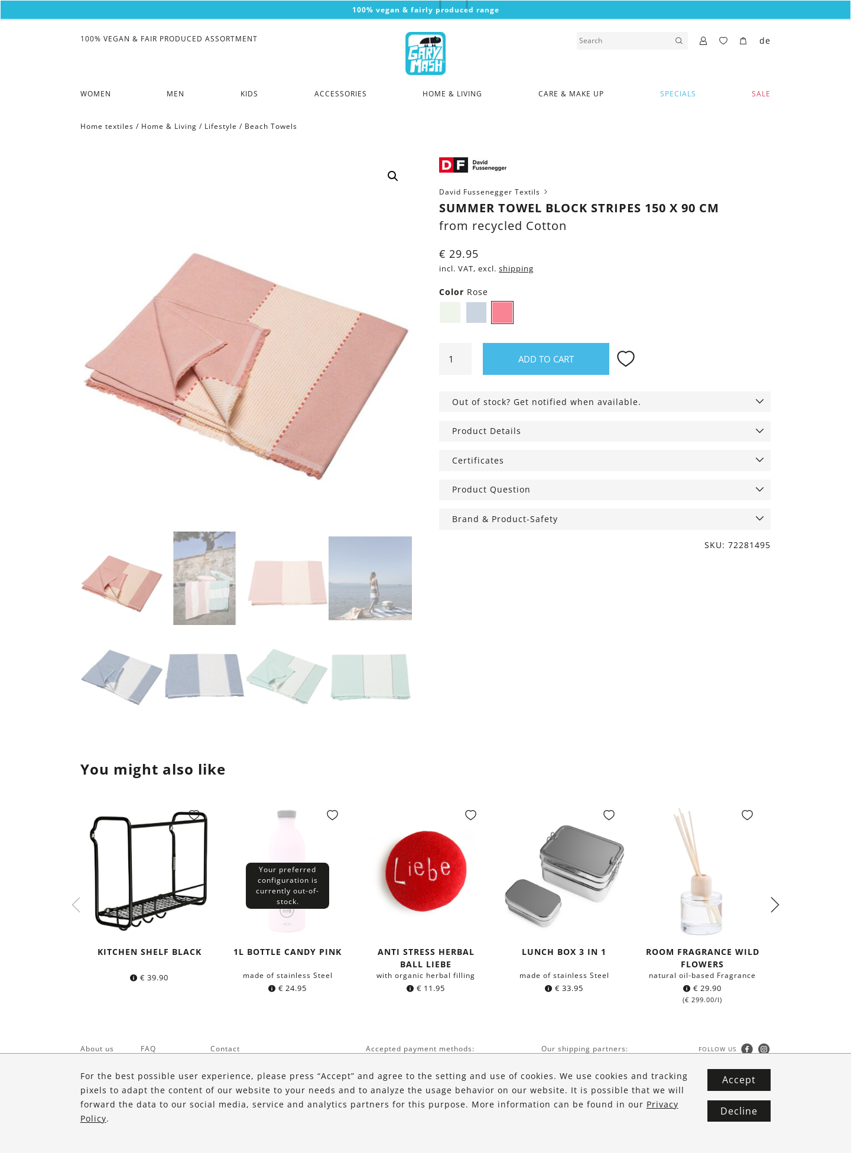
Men (175, 94)
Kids (249, 94)
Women (95, 94)
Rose (502, 312)
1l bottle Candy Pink (287, 951)
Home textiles (107, 126)
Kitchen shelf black (150, 951)
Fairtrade (98, 1063)
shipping (516, 269)
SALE (761, 94)
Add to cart (546, 359)
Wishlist (156, 1077)
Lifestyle (220, 126)
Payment (157, 1091)
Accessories (340, 94)
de (765, 40)
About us (97, 1049)
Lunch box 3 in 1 (564, 951)
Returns (155, 1120)
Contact (225, 1049)
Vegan (92, 1077)
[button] (393, 176)
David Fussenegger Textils (494, 192)
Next (775, 905)
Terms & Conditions (248, 1063)
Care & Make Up (571, 94)
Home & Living (452, 94)
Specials (678, 94)
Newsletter (101, 1105)
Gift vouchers (166, 1063)
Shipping (157, 1105)
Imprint (224, 1091)
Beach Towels (271, 126)
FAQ (148, 1049)
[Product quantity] (455, 359)
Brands (94, 1091)
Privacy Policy (236, 1077)
